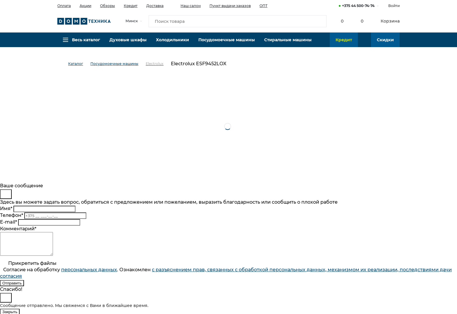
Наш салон (186, 5)
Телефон (11, 215)
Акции (85, 6)
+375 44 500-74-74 (358, 6)
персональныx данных (89, 274)
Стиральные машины (288, 42)
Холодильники (172, 42)
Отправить (12, 287)
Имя (6, 208)
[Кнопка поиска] (319, 21)
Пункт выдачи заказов (230, 6)
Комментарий (18, 228)
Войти (394, 6)
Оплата (64, 6)
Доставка (155, 6)
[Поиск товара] (238, 22)
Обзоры (107, 6)
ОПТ (263, 6)
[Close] (6, 194)
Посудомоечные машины (226, 42)
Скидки (385, 42)
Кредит (131, 6)
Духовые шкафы (128, 42)
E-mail (8, 222)
